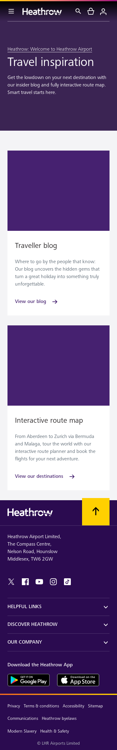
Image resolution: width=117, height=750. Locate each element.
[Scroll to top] (96, 511)
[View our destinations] (45, 476)
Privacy (13, 706)
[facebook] (25, 581)
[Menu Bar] (11, 11)
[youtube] (39, 581)
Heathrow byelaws (59, 718)
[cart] (91, 11)
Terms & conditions (41, 706)
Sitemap (95, 706)
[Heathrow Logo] (42, 11)
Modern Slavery (22, 731)
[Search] (78, 11)
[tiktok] (67, 581)
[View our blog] (37, 301)
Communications (22, 718)
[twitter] (11, 581)
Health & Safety (54, 731)
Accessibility (73, 706)
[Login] (103, 11)
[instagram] (53, 581)
